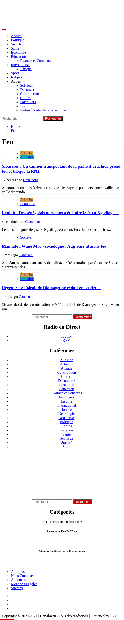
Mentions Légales (24, 584)
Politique (17, 40)
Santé (15, 48)
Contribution (29, 94)
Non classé (67, 418)
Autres (16, 81)
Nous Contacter (22, 576)
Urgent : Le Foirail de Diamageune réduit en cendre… (51, 287)
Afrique (26, 69)
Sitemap (17, 588)
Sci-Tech (26, 85)
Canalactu (30, 180)
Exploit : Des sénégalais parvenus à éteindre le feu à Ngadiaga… (60, 212)
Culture (25, 98)
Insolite (25, 106)
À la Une (26, 153)
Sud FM (66, 336)
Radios (44, 110)
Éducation (18, 56)
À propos (18, 571)
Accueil (16, 36)
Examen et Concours (35, 61)
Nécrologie (66, 414)
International (20, 65)
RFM (67, 340)
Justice (67, 409)
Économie (18, 52)
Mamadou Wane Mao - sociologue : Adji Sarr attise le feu (54, 246)
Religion (17, 77)
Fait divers (28, 102)
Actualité (27, 157)
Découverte (28, 90)
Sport (15, 73)
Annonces (18, 580)
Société (16, 44)
